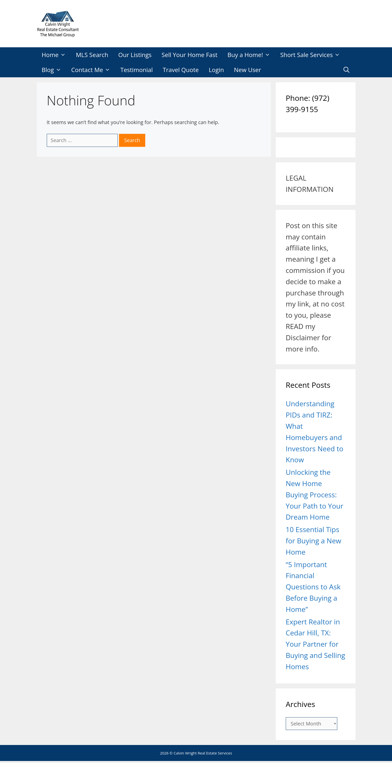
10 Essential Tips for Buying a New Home (313, 541)
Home (56, 54)
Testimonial (136, 70)
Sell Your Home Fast (189, 55)
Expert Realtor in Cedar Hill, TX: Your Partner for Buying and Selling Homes (315, 644)
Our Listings (135, 55)
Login (216, 70)
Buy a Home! (251, 54)
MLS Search (92, 55)
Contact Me (93, 69)
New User (247, 70)
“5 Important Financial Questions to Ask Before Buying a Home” (313, 587)
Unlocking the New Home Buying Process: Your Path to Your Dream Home (314, 494)
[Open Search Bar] (347, 69)
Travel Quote (181, 70)
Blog (54, 69)
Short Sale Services (312, 54)
